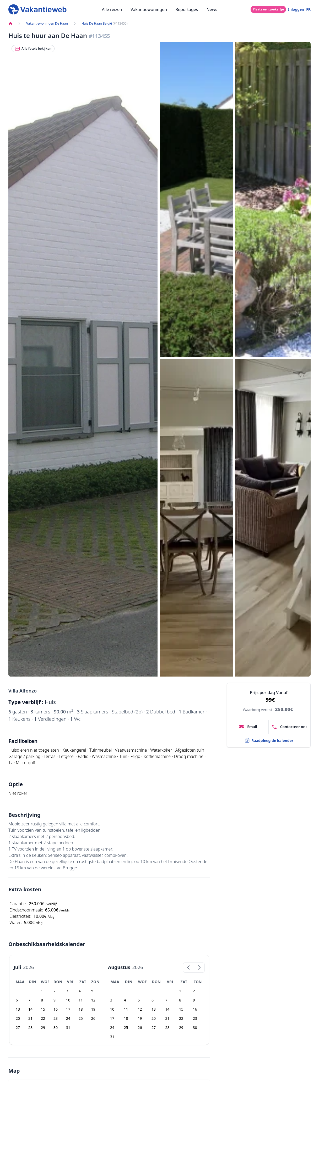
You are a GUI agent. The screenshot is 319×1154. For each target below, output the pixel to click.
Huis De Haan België (97, 23)
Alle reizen (112, 9)
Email (248, 726)
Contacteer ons (289, 726)
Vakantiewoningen (149, 9)
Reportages (186, 9)
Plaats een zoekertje (268, 9)
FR (308, 9)
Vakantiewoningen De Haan (47, 23)
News (212, 9)
